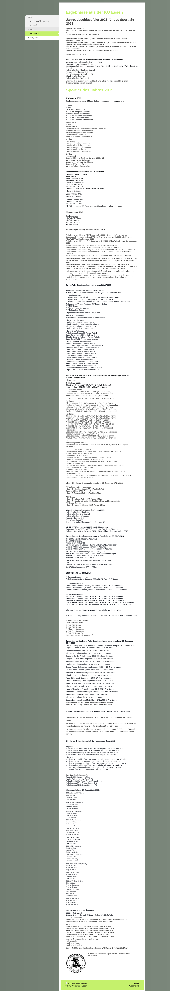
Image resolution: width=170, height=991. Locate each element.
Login (136, 983)
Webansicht (134, 986)
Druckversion (72, 983)
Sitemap (83, 983)
